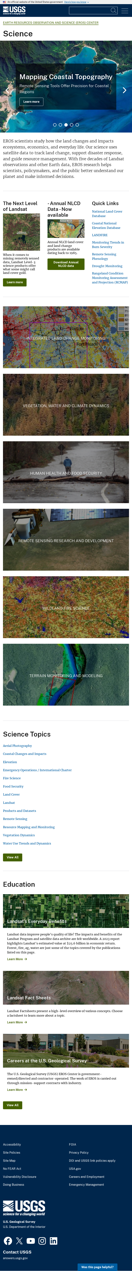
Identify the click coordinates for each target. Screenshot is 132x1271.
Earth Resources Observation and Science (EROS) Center (51, 23)
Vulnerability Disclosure (19, 1177)
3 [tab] (66, 125)
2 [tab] (60, 125)
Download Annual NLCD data (66, 264)
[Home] (14, 14)
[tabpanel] (66, 87)
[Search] (114, 10)
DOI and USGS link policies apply (92, 1160)
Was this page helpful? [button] (97, 1267)
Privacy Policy (79, 1152)
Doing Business (13, 1184)
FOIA (72, 1144)
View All (13, 857)
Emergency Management (86, 1184)
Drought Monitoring (107, 266)
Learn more (31, 101)
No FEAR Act (12, 1169)
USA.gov (75, 1169)
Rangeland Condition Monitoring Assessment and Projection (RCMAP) (110, 277)
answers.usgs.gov (15, 1258)
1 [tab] (54, 125)
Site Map (9, 1160)
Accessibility (12, 1144)
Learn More (15, 959)
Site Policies (11, 1152)
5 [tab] (77, 125)
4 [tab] (71, 125)
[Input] (93, 10)
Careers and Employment (86, 1177)
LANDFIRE (100, 235)
